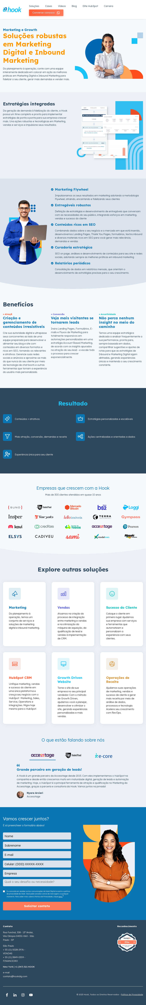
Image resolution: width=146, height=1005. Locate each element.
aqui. (61, 895)
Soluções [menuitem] (34, 5)
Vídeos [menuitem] (62, 5)
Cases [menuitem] (48, 5)
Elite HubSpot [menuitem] (90, 5)
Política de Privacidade (132, 993)
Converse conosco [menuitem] (44, 11)
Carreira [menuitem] (108, 5)
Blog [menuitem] (74, 5)
